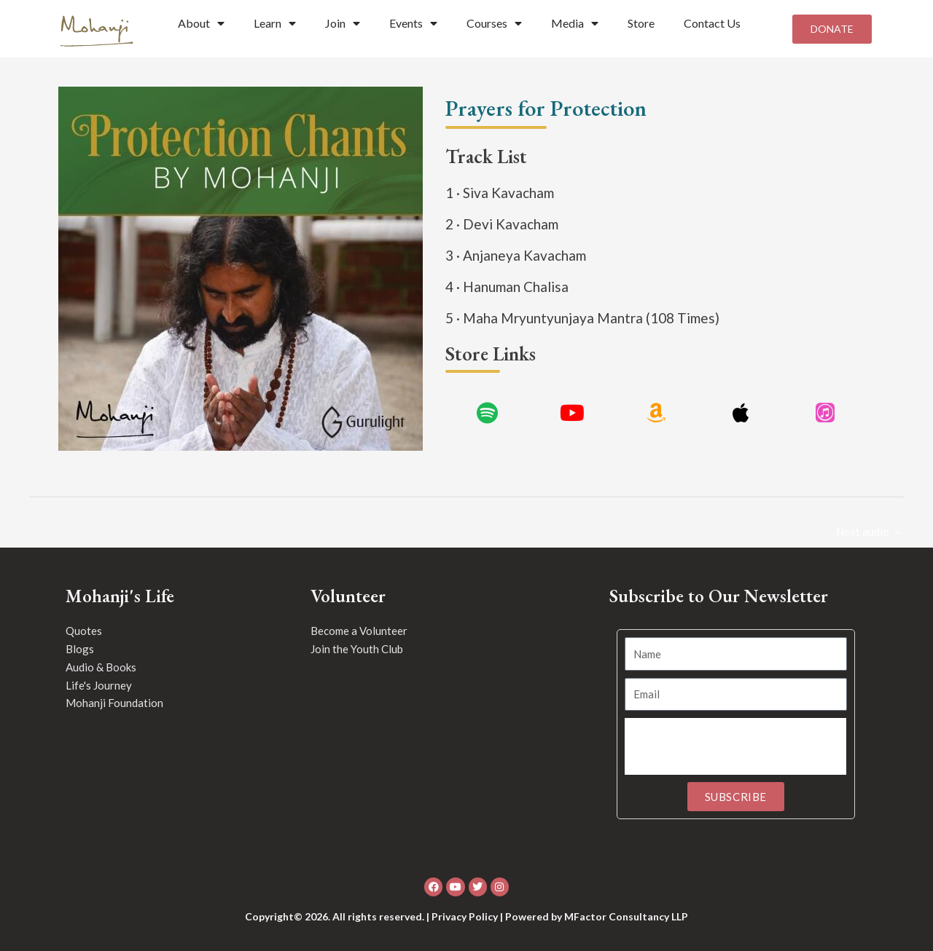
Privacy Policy (465, 916)
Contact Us (712, 23)
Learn (275, 23)
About (201, 23)
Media (574, 23)
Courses (494, 23)
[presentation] (735, 746)
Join (342, 23)
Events (413, 23)
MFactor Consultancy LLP (626, 916)
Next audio (869, 531)
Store (641, 23)
